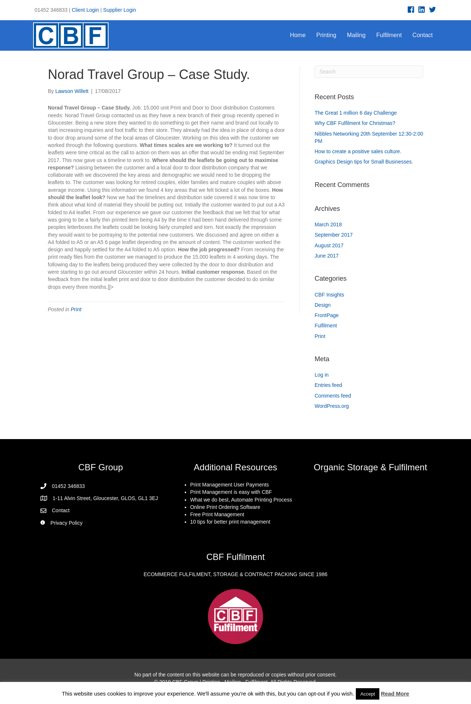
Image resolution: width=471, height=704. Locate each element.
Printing (326, 35)
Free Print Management (217, 514)
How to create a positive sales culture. (358, 151)
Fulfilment (389, 35)
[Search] (369, 71)
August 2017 (329, 245)
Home (298, 35)
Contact (422, 35)
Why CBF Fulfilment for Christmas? (355, 123)
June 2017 (327, 256)
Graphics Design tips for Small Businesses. (364, 162)
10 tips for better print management (230, 522)
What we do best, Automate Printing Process (241, 500)
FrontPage (327, 315)
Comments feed (333, 396)
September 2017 (334, 235)
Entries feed (328, 385)
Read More (395, 693)
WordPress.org (332, 406)
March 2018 (328, 224)
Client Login (85, 10)
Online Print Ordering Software (225, 507)
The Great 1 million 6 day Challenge (356, 113)
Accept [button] (367, 694)
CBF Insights (329, 295)
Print (76, 309)
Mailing (356, 35)
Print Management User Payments (229, 485)
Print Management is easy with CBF (231, 492)
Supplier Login (119, 10)
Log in (322, 375)
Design (323, 305)
